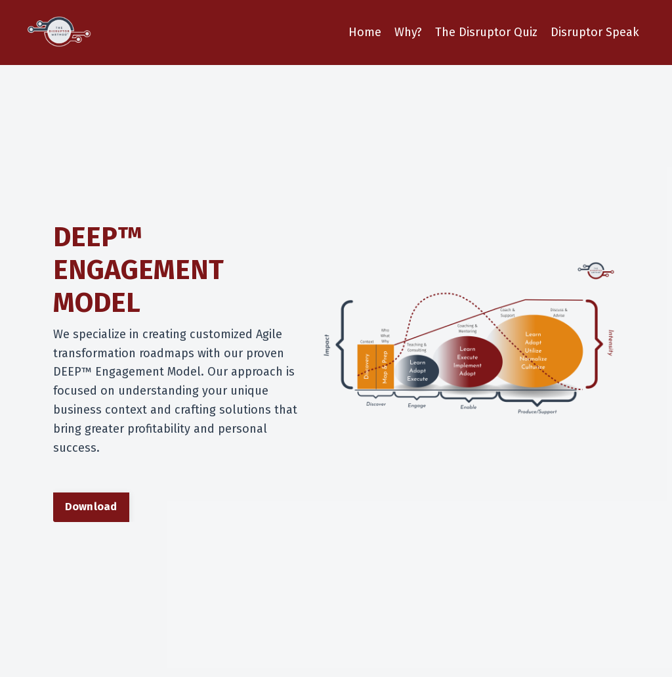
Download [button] (91, 506)
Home (364, 32)
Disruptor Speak (595, 32)
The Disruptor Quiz (486, 32)
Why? (408, 32)
